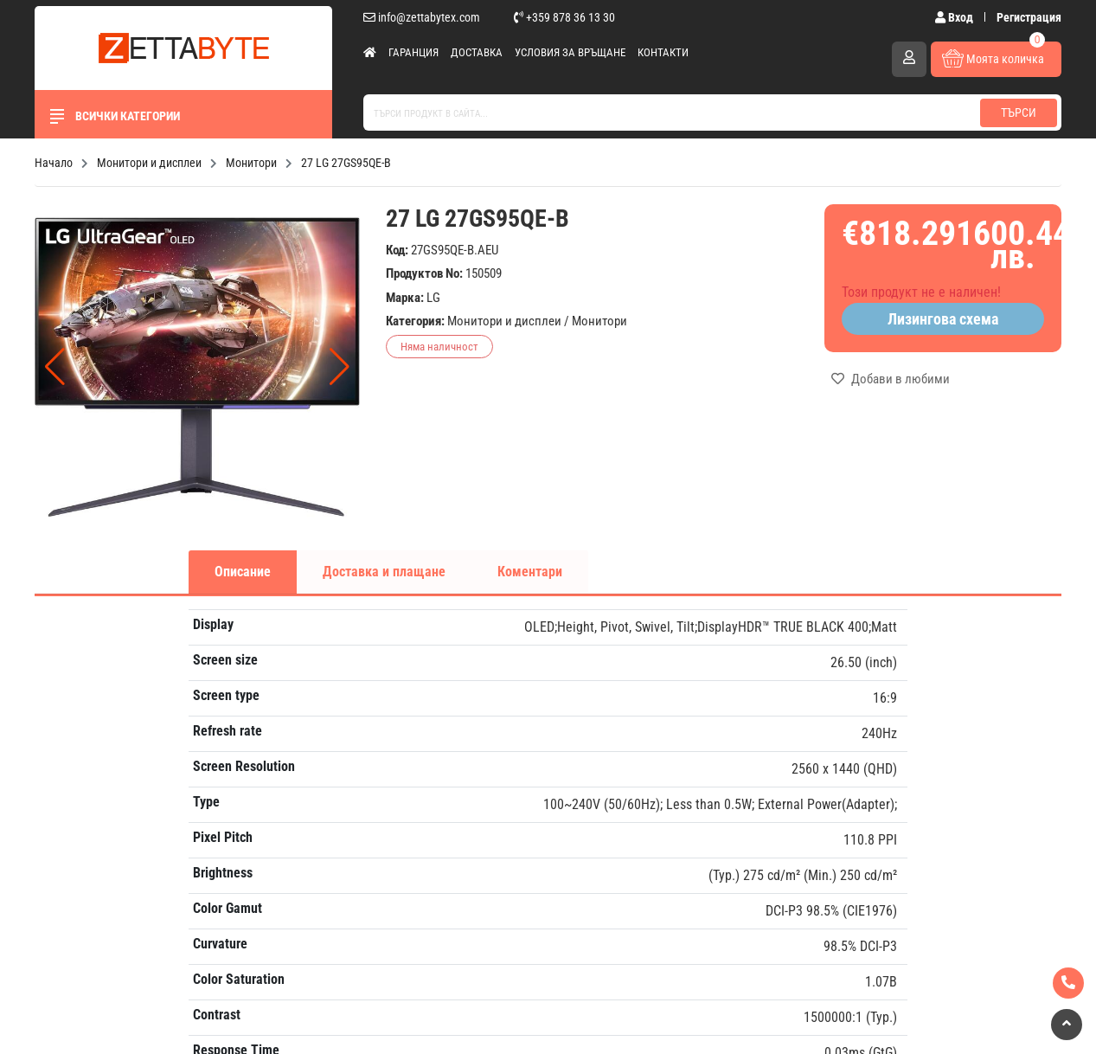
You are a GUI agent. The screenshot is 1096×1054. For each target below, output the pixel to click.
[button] (339, 367)
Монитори (599, 321)
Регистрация (1029, 17)
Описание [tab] (243, 571)
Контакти (663, 52)
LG (433, 297)
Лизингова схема (943, 319)
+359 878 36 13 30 (564, 17)
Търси (1018, 112)
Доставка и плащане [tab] (384, 571)
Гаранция (413, 52)
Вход (955, 17)
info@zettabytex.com (421, 17)
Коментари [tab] (529, 571)
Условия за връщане (570, 52)
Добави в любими (890, 379)
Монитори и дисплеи (504, 321)
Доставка (477, 52)
